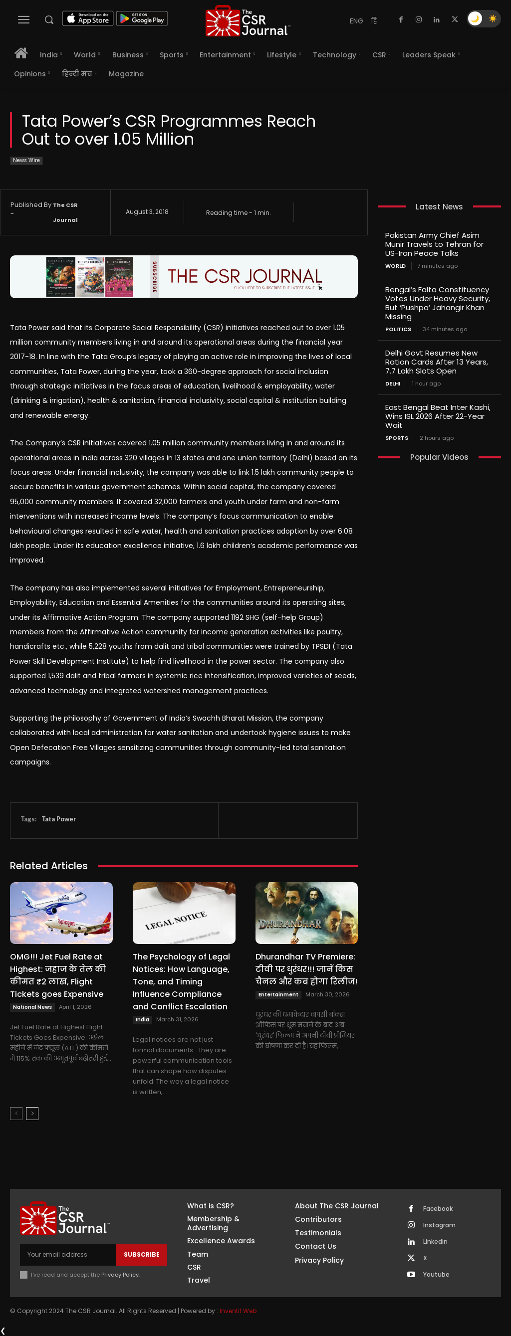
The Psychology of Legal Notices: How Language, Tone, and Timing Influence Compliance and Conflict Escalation (181, 981)
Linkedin (435, 1242)
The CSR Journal (65, 212)
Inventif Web (238, 1311)
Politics (398, 329)
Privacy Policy (120, 1275)
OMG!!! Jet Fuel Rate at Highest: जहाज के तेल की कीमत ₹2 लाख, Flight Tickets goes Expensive (58, 975)
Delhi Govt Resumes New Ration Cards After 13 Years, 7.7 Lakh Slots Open (436, 362)
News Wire (26, 161)
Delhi (392, 383)
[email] (68, 1255)
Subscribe (142, 1254)
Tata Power (58, 819)
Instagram (439, 1225)
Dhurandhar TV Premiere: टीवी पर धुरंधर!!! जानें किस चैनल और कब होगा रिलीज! (306, 969)
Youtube (436, 1275)
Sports (396, 438)
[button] (49, 19)
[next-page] (32, 1113)
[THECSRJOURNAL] (248, 20)
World (395, 266)
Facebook (438, 1209)
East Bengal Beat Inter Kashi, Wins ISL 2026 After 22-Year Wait (438, 416)
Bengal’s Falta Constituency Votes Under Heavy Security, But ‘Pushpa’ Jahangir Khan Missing (437, 303)
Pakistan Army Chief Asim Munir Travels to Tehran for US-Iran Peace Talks (434, 244)
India (142, 1019)
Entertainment (278, 994)
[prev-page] (16, 1113)
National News (32, 1007)
